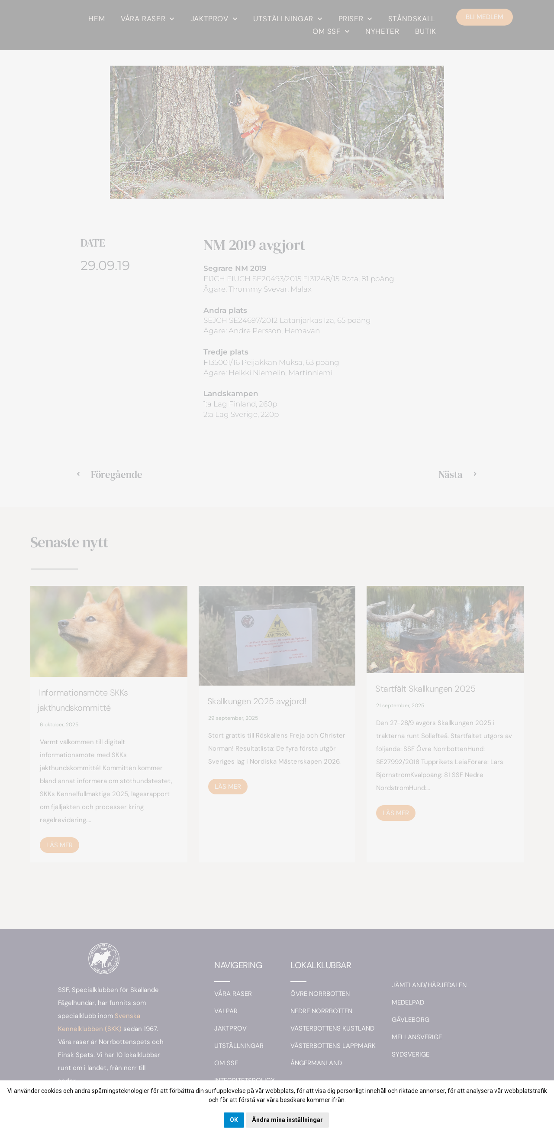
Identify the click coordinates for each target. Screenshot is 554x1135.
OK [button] (234, 1119)
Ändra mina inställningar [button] (287, 1119)
